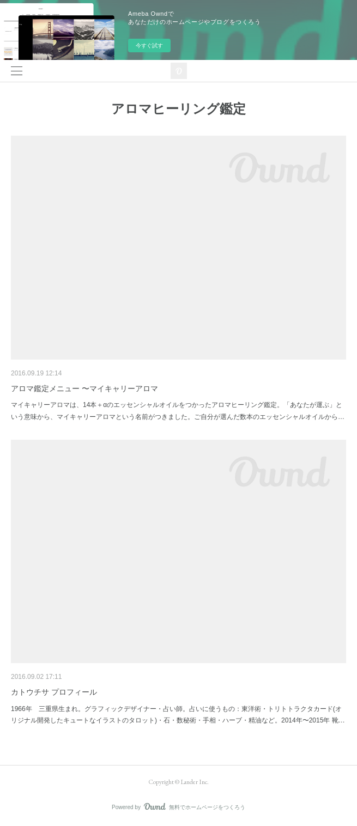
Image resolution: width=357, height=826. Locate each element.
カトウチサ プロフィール (54, 692)
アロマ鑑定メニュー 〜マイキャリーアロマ (84, 388)
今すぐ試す (149, 45)
